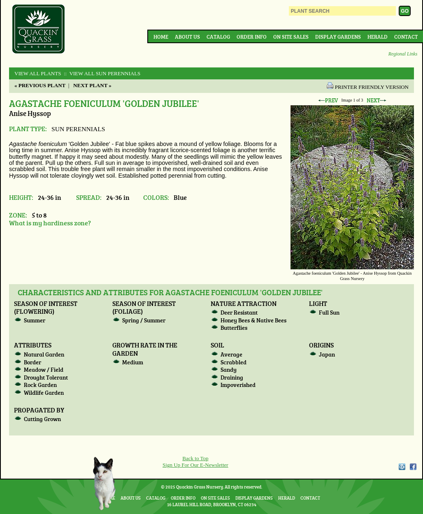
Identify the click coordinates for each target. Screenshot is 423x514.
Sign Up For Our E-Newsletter (195, 465)
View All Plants (37, 73)
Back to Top (195, 458)
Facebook (413, 466)
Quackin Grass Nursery (38, 29)
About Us (187, 36)
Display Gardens (338, 36)
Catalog (218, 36)
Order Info (252, 36)
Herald (377, 36)
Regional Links (402, 54)
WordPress (401, 466)
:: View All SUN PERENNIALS (102, 73)
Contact (406, 36)
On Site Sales (291, 36)
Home (160, 36)
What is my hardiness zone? (50, 222)
